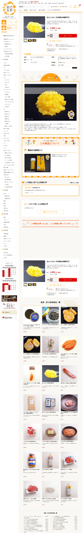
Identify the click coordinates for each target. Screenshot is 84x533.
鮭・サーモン (10, 138)
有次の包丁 (10, 252)
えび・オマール (7, 89)
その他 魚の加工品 (10, 186)
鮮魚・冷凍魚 (10, 128)
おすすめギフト (7, 41)
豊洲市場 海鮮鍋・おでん (10, 172)
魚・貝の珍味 (10, 155)
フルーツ (10, 219)
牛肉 (5, 193)
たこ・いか (10, 131)
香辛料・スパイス (10, 238)
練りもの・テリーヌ (10, 182)
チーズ (10, 243)
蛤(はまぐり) (10, 113)
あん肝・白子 (10, 133)
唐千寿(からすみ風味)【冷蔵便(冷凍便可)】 (31, 529)
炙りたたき (10, 177)
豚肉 (10, 200)
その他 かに (10, 87)
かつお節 (10, 184)
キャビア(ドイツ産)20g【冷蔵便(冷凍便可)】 (31, 519)
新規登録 (75, 6)
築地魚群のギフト (10, 44)
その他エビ (10, 106)
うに (10, 67)
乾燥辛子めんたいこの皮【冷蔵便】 (59, 526)
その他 (10, 245)
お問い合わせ (63, 6)
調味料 (10, 236)
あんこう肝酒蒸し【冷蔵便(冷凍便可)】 (30, 520)
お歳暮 (10, 46)
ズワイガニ (10, 82)
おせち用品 (10, 56)
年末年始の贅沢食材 (10, 53)
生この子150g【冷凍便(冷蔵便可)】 (59, 520)
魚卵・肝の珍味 (10, 157)
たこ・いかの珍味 (10, 160)
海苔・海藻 (10, 167)
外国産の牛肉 (10, 198)
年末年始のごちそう (8, 51)
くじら (10, 148)
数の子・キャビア (10, 75)
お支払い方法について (52, 48)
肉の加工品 (10, 210)
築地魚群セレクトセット (10, 39)
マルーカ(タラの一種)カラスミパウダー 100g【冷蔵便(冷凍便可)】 (33, 531)
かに (5, 77)
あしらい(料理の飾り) (10, 255)
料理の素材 (10, 233)
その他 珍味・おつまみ (10, 162)
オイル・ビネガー (10, 241)
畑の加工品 (10, 227)
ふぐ (10, 143)
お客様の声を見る (51, 50)
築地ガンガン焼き (10, 126)
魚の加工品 (6, 174)
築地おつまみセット (10, 152)
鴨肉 (10, 203)
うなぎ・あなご (10, 140)
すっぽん (10, 145)
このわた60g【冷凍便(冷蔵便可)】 (58, 517)
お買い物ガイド (55, 6)
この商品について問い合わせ (57, 40)
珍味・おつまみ (7, 150)
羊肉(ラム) (10, 208)
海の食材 (5, 59)
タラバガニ (10, 79)
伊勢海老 (10, 94)
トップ (20, 10)
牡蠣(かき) (10, 118)
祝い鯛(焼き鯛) (10, 179)
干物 (10, 135)
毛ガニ (10, 84)
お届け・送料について (64, 48)
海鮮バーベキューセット (10, 169)
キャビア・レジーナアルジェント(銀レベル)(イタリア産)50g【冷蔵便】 (32, 517)
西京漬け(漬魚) (10, 65)
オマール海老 (10, 96)
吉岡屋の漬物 (10, 222)
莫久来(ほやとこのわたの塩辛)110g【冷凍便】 (60, 522)
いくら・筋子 (10, 70)
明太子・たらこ (10, 72)
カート (79, 6)
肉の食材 (5, 190)
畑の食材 (5, 214)
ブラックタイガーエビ (10, 101)
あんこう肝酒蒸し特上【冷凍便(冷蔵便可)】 (31, 522)
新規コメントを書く (74, 182)
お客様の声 (6, 312)
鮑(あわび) (10, 116)
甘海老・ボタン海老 (10, 99)
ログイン (71, 6)
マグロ (10, 62)
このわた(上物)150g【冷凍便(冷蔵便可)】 (60, 519)
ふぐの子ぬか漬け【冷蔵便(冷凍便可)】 (30, 523)
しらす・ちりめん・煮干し (10, 165)
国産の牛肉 (10, 196)
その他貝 (10, 123)
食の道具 (5, 249)
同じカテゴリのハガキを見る (51, 211)
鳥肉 (10, 205)
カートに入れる (69, 35)
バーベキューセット (10, 48)
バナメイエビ (10, 104)
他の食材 (5, 230)
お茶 (10, 224)
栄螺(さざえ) (10, 121)
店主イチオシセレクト (8, 35)
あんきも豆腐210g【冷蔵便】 (58, 523)
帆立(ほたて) (10, 111)
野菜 (10, 217)
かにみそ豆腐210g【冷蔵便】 (58, 529)
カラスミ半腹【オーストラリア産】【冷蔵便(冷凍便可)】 (33, 526)
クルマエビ (10, 92)
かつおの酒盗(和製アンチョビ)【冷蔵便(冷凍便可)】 (61, 516)
